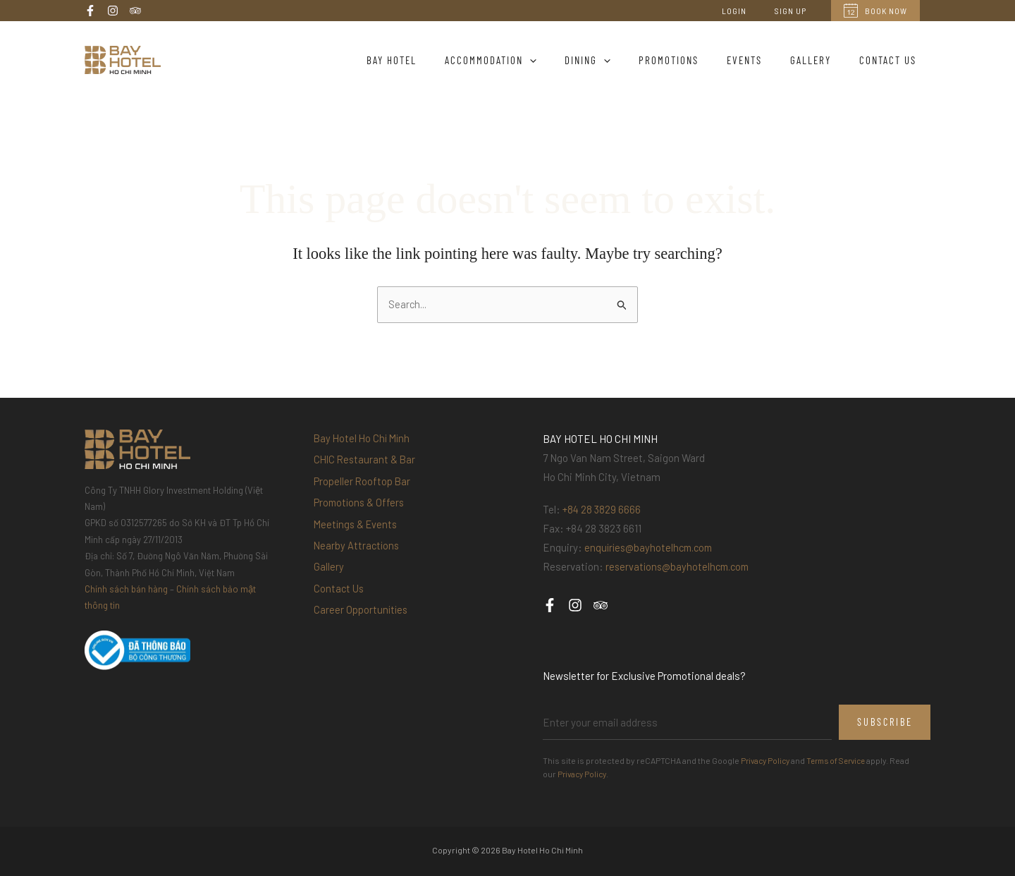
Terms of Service (844, 761)
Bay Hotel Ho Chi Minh (364, 439)
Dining (619, 60)
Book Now (875, 11)
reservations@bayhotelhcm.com (680, 567)
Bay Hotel (437, 60)
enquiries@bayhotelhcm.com (651, 548)
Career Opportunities (362, 634)
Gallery (821, 60)
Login (751, 11)
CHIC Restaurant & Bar (366, 463)
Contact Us (891, 60)
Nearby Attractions (358, 560)
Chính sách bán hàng (126, 589)
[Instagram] (112, 10)
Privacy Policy (767, 761)
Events (762, 60)
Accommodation (529, 60)
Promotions (693, 60)
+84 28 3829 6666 (602, 510)
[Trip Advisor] (135, 10)
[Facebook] (90, 10)
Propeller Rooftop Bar (363, 488)
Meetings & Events (357, 536)
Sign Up (796, 11)
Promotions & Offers (360, 512)
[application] (568, 60)
